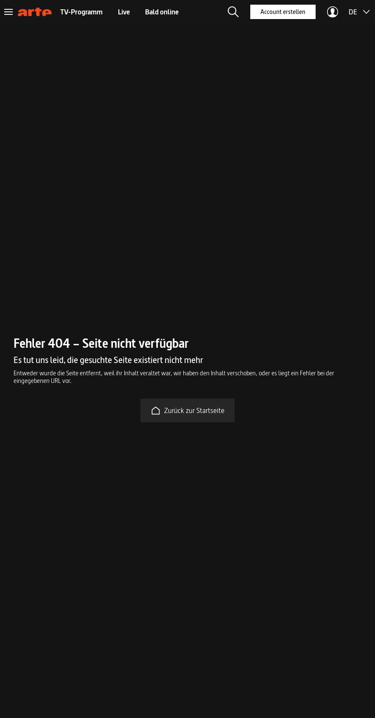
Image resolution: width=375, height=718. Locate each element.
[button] (233, 12)
